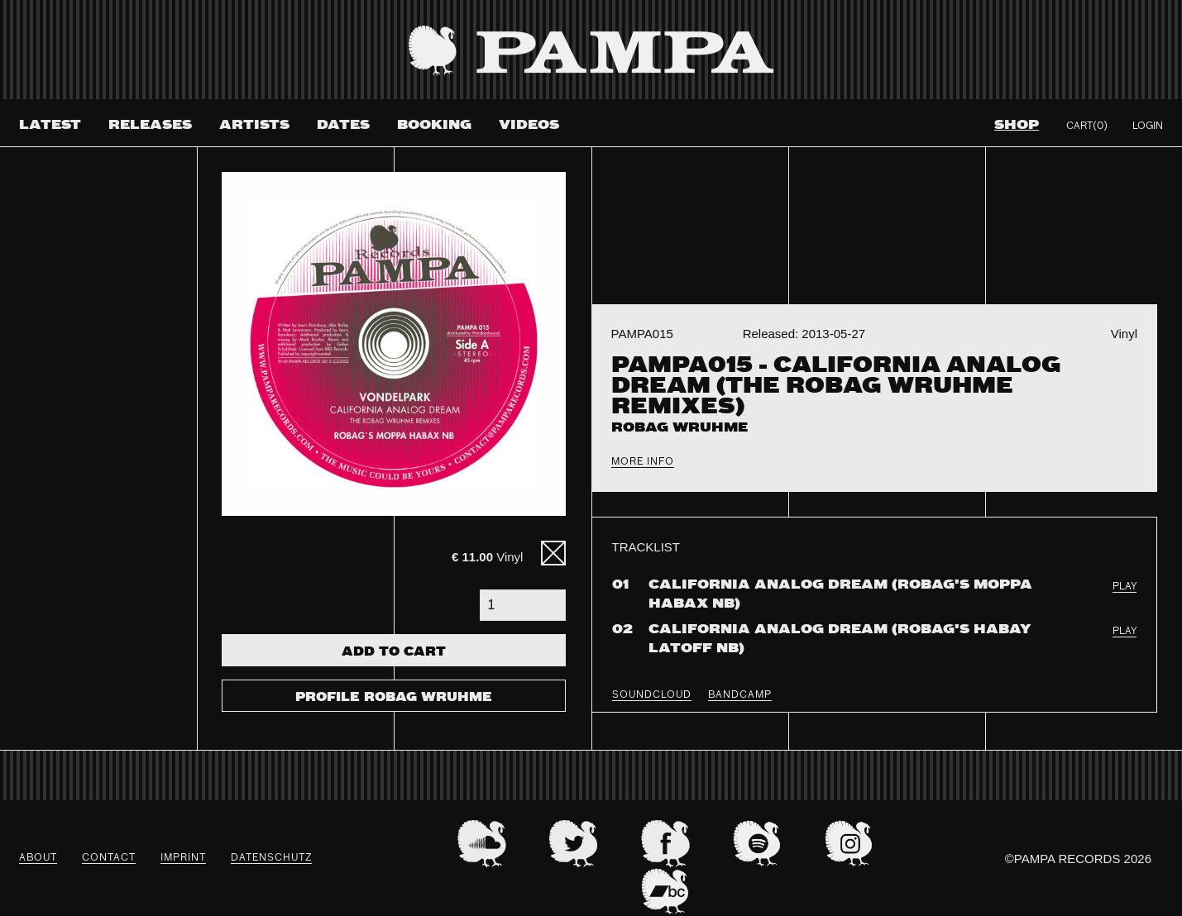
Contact (109, 858)
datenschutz (271, 858)
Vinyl (487, 557)
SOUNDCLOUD (651, 695)
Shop (1016, 125)
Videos (529, 125)
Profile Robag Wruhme (393, 698)
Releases (150, 125)
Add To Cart (394, 652)
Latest (50, 125)
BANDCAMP (740, 695)
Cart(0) (1087, 126)
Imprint (183, 858)
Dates (343, 125)
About (38, 858)
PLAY (1125, 587)
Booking (434, 125)
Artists (254, 125)
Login (1147, 126)
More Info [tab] (642, 462)
